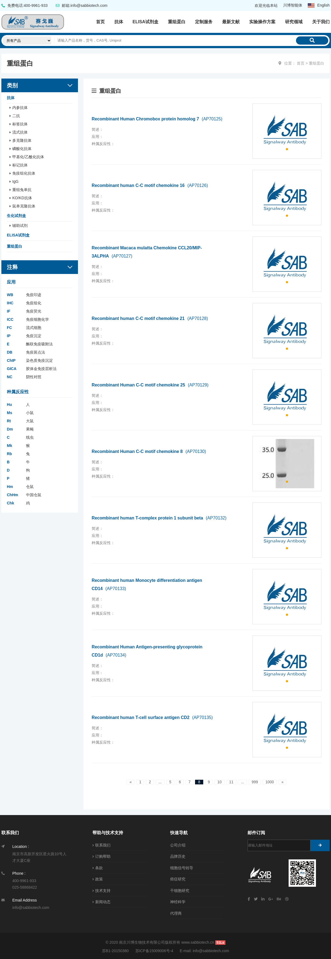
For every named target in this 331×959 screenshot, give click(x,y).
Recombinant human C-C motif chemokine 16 (151, 185)
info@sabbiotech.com (211, 949)
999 (255, 782)
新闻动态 (101, 901)
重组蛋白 (176, 21)
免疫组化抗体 (23, 173)
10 (219, 782)
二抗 (16, 115)
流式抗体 (20, 132)
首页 (100, 21)
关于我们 (321, 21)
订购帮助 (101, 856)
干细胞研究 (179, 890)
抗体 (118, 21)
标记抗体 (20, 165)
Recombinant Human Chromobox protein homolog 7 (158, 118)
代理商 (176, 912)
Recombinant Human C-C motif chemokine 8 (150, 451)
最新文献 (231, 21)
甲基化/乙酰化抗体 (28, 156)
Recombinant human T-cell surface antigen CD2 (153, 717)
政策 (97, 878)
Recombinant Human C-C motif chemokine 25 (151, 384)
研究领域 (294, 21)
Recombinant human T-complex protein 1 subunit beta (160, 517)
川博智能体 (292, 5)
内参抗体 (20, 107)
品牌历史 (177, 856)
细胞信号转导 (181, 867)
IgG (15, 181)
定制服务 (204, 21)
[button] (287, 149)
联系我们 (101, 845)
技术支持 (101, 890)
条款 (97, 867)
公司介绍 (177, 845)
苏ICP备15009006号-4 (154, 949)
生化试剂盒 (16, 215)
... (159, 782)
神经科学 (177, 901)
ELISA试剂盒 (145, 21)
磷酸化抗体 (21, 148)
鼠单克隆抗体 (23, 206)
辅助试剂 (20, 225)
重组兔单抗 (21, 189)
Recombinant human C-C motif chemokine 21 (151, 318)
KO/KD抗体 (22, 197)
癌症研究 (177, 878)
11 (232, 782)
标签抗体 (20, 124)
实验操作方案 (262, 21)
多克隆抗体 (21, 140)
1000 (270, 782)
